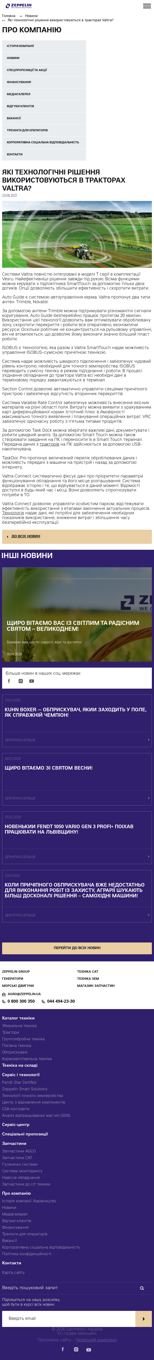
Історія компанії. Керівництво (29, 1201)
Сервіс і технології (21, 1075)
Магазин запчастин (96, 986)
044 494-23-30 (61, 1002)
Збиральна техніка (19, 1026)
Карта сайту (13, 1273)
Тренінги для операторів (24, 1234)
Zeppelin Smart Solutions (24, 1089)
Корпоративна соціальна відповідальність (41, 1247)
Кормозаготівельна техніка (27, 1059)
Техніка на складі (19, 1066)
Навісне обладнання (21, 1178)
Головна (8, 16)
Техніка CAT (87, 972)
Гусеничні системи (20, 1165)
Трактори (10, 1033)
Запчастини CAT (17, 1158)
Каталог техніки (18, 1019)
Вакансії (9, 1241)
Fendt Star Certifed (19, 1083)
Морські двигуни (18, 986)
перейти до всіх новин (77, 948)
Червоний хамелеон (96, 1340)
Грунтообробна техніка (23, 1039)
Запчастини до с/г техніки (26, 1184)
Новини (31, 16)
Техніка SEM (88, 979)
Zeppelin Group (16, 972)
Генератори (12, 979)
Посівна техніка (16, 1046)
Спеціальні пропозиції (25, 1135)
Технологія (13, 513)
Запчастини (14, 1144)
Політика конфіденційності (26, 1254)
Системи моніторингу (22, 1171)
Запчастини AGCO (19, 1151)
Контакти (11, 1264)
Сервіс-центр (15, 1125)
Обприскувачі (14, 1052)
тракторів (49, 445)
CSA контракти (15, 1109)
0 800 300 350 (21, 1002)
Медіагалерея (15, 1214)
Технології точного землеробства (32, 1096)
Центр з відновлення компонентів (33, 1102)
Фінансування (15, 1228)
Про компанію (16, 1194)
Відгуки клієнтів (16, 1221)
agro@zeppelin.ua (24, 994)
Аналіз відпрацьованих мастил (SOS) (36, 1116)
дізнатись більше (20, 740)
